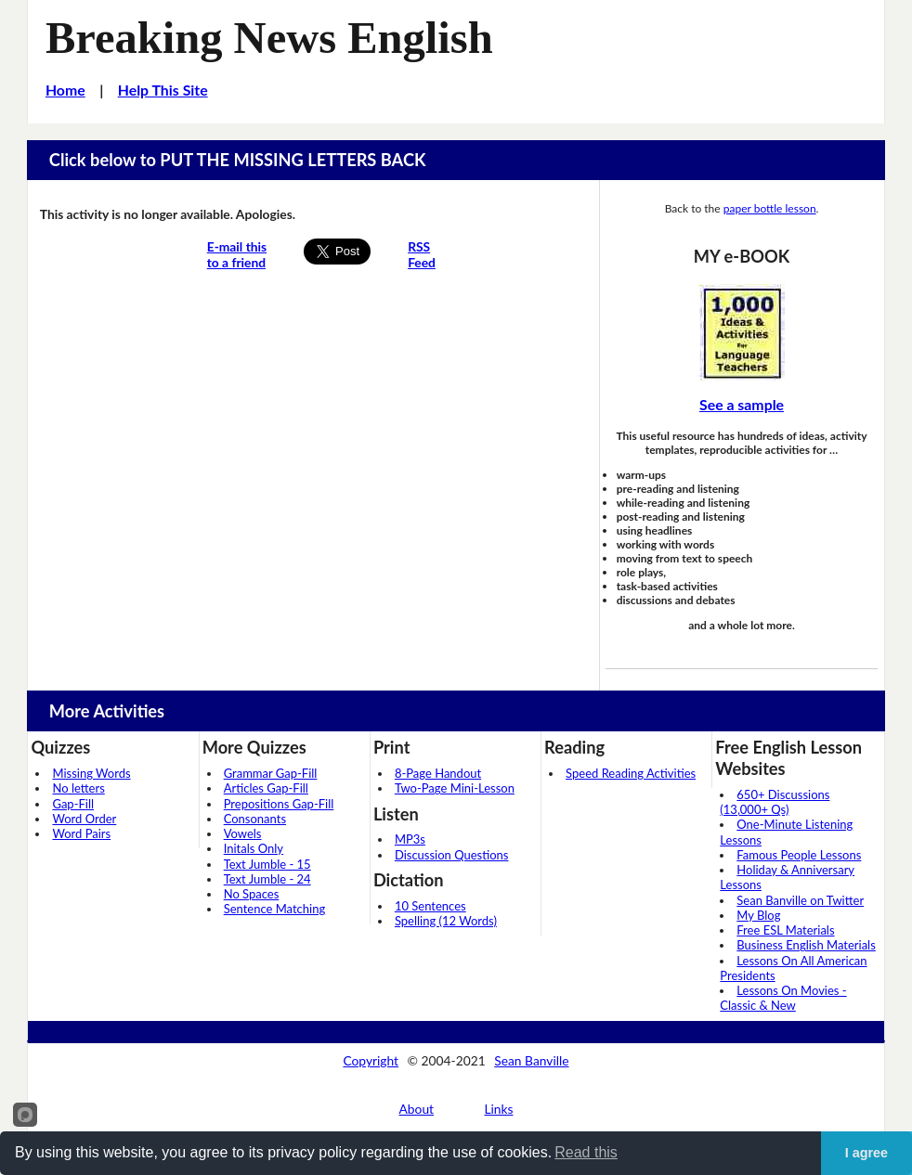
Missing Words (91, 773)
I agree (866, 1152)
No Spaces (252, 893)
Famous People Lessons (798, 854)
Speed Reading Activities (631, 773)
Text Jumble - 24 (267, 879)
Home (65, 89)
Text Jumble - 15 (267, 864)
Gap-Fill (73, 803)
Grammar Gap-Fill (271, 773)
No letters (78, 788)
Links (498, 1109)
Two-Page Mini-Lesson (455, 788)
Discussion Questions (452, 854)
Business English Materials (805, 944)
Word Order (84, 818)
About (417, 1109)
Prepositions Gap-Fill (279, 803)
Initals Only (253, 848)
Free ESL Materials (785, 930)
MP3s (410, 839)
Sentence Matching (275, 908)
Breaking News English (269, 37)
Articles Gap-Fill (266, 788)
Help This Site (163, 89)
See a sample (741, 404)
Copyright (370, 1060)
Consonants (255, 818)
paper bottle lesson (769, 208)
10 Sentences (430, 905)
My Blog (758, 915)
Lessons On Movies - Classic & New (783, 998)
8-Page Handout (438, 773)
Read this (586, 1152)
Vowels (243, 833)
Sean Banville (531, 1060)
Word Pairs (81, 833)
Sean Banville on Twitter (800, 900)
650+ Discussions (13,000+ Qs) (774, 802)
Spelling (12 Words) (446, 920)
